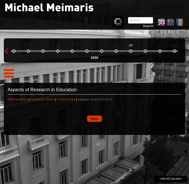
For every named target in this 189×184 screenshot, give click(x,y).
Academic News (42, 99)
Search (148, 26)
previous (6, 51)
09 (130, 45)
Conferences (66, 99)
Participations (18, 99)
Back (94, 119)
